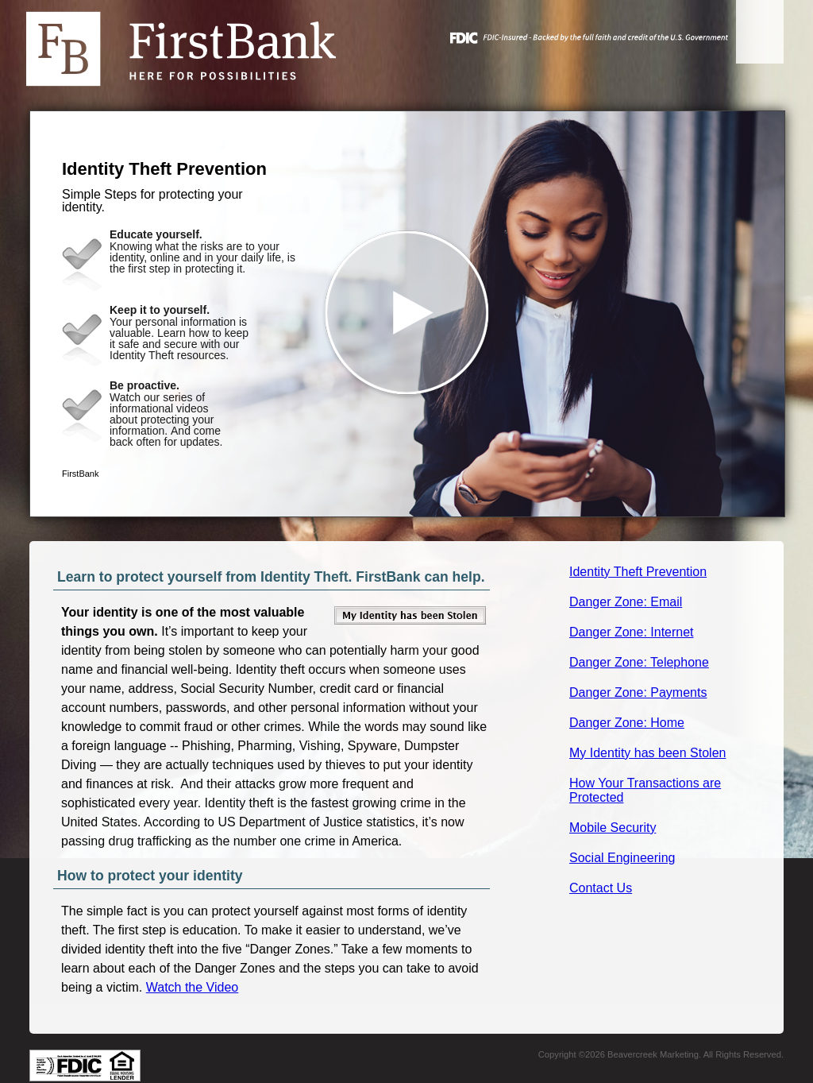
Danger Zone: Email (625, 602)
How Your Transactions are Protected (645, 790)
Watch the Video (192, 987)
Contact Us (600, 888)
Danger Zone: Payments (638, 692)
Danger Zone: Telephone (639, 662)
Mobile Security (612, 827)
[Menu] (760, 32)
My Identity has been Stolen (647, 753)
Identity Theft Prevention (638, 571)
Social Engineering (622, 857)
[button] (407, 313)
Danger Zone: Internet (631, 632)
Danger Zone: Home (626, 722)
